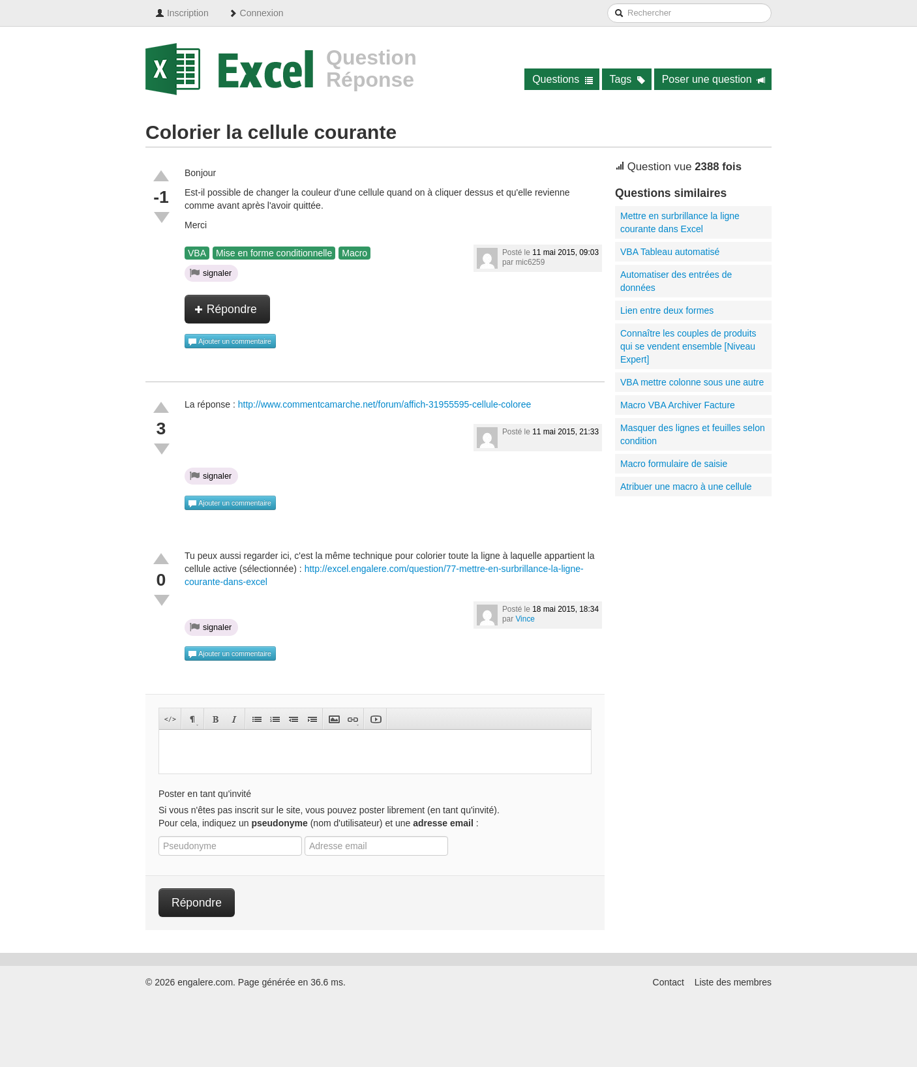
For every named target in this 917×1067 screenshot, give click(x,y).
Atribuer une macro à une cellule (686, 486)
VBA (197, 253)
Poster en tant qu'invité (204, 794)
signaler (211, 272)
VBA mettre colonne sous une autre (692, 382)
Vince (525, 619)
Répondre (225, 309)
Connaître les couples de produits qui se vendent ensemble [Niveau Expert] (688, 346)
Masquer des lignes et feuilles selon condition (692, 434)
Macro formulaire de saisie (673, 463)
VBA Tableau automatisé (669, 252)
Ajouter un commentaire (229, 341)
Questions (562, 79)
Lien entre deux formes (667, 310)
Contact (668, 982)
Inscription (182, 13)
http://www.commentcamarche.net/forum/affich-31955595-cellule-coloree (385, 404)
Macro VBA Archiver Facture (677, 405)
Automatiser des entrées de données (676, 281)
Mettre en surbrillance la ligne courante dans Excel (680, 222)
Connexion (256, 13)
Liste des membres (733, 982)
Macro (354, 253)
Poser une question (714, 79)
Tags (628, 79)
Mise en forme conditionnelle (274, 253)
